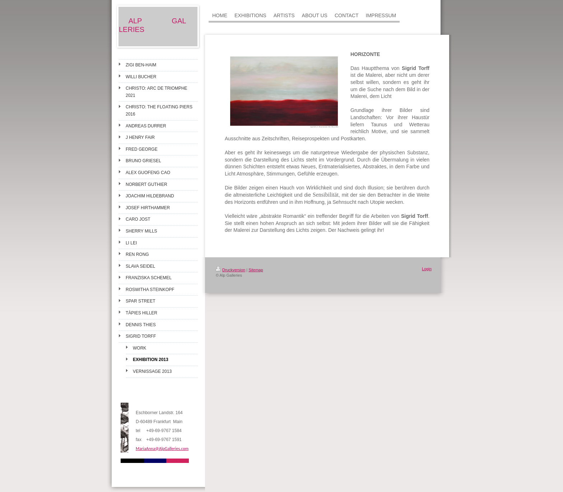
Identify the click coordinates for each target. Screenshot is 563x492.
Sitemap (255, 270)
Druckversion (230, 270)
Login (427, 269)
